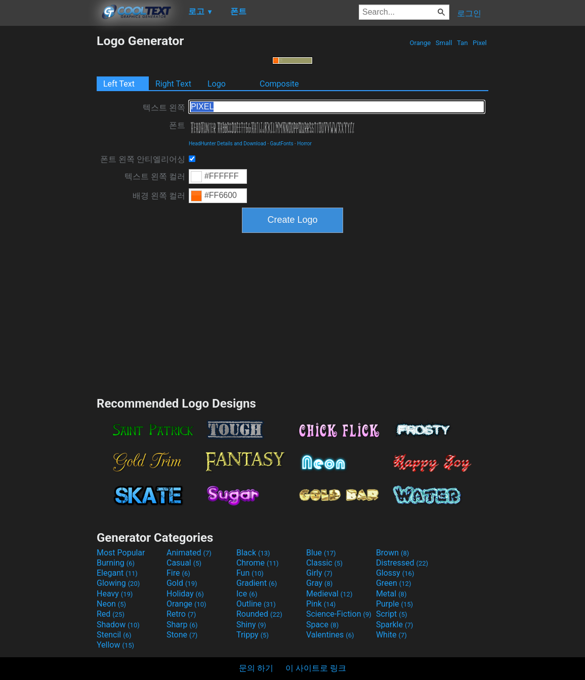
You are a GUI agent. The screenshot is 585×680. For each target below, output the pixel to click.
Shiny (251, 624)
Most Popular (121, 552)
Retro (181, 614)
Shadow (118, 624)
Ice (246, 593)
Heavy (115, 593)
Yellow (115, 645)
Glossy (395, 573)
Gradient (256, 583)
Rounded (259, 614)
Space (322, 624)
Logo (216, 84)
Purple (394, 604)
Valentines (330, 634)
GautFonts (281, 143)
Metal (391, 593)
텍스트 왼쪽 (164, 107)
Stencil (114, 634)
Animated (189, 552)
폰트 (177, 125)
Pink (321, 604)
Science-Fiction (338, 614)
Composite (279, 84)
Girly (319, 573)
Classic (324, 563)
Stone (181, 634)
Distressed (402, 563)
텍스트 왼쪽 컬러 (154, 176)
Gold (181, 583)
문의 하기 (256, 668)
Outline (256, 604)
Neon (111, 604)
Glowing (118, 583)
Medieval (329, 593)
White (391, 634)
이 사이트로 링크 (315, 668)
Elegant (117, 573)
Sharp (182, 624)
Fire (178, 573)
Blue (321, 552)
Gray (319, 583)
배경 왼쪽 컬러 (159, 196)
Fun (250, 573)
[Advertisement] (48, 185)
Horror (304, 143)
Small (444, 43)
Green (393, 583)
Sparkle (394, 624)
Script (391, 614)
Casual (183, 563)
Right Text (173, 84)
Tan (462, 43)
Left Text (119, 84)
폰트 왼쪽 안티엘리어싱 (142, 159)
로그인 (469, 13)
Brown (392, 552)
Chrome (257, 563)
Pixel (479, 43)
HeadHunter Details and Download (227, 143)
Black (253, 552)
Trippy (252, 634)
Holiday (185, 593)
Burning (116, 563)
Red (110, 614)
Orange (420, 43)
